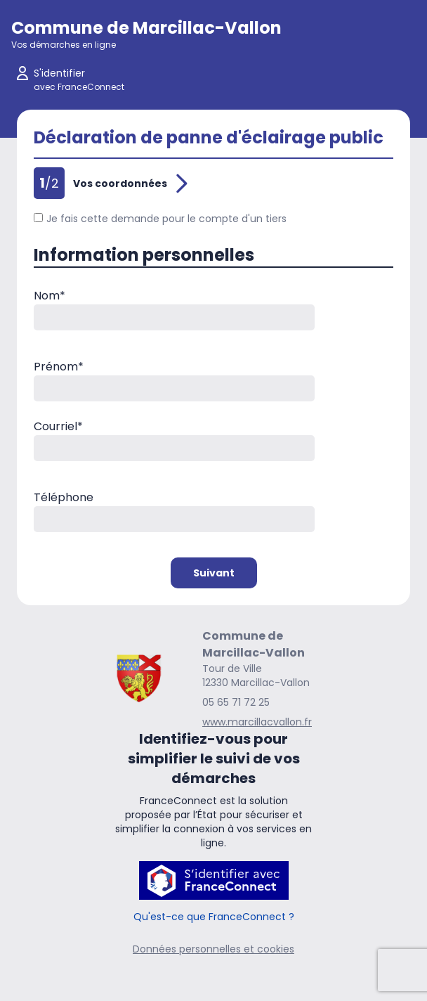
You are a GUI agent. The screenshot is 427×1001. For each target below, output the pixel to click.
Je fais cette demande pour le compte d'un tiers (160, 219)
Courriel (58, 426)
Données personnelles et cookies (213, 949)
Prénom (59, 367)
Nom (49, 296)
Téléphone (63, 497)
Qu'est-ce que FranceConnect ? (213, 917)
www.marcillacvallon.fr (257, 722)
